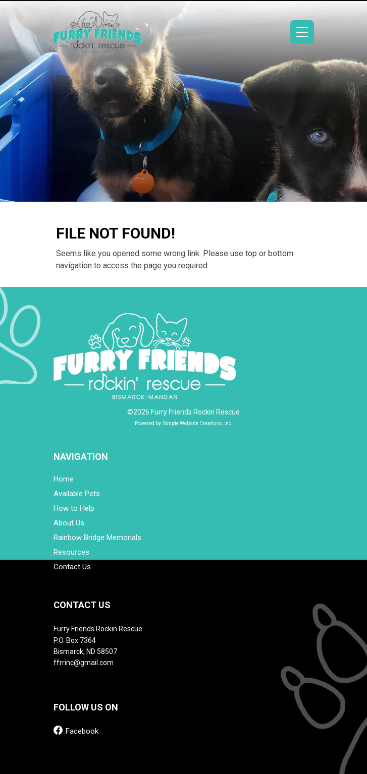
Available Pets (77, 494)
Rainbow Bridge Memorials (97, 538)
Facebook (76, 730)
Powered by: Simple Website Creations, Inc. (184, 423)
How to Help (74, 508)
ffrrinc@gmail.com (84, 663)
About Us (69, 523)
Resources (71, 552)
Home (64, 479)
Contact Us (72, 567)
